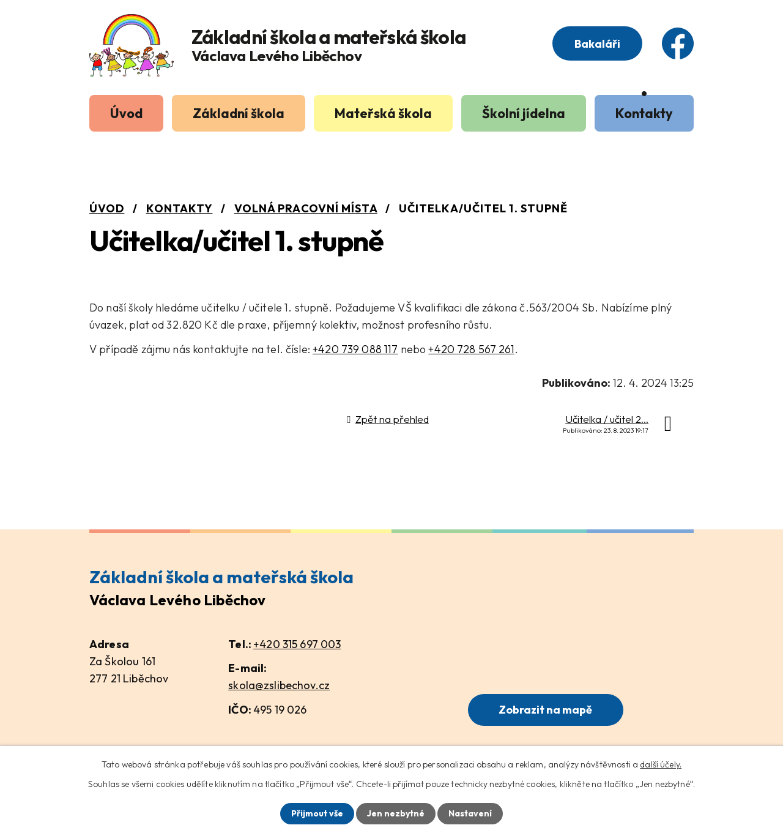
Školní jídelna (523, 113)
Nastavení (470, 813)
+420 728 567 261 (471, 349)
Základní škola (238, 113)
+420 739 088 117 (355, 349)
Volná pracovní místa (305, 208)
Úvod (126, 113)
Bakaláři (597, 44)
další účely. (660, 764)
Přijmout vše (317, 813)
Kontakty (644, 113)
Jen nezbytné (396, 813)
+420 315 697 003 (297, 644)
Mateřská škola (383, 113)
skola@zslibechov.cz (279, 685)
